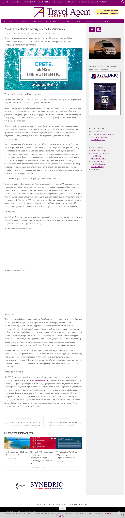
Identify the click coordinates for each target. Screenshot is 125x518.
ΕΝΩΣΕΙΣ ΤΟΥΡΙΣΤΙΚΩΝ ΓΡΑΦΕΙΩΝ (93, 2)
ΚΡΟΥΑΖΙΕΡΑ (51, 21)
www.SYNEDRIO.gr (98, 150)
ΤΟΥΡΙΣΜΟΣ (9, 21)
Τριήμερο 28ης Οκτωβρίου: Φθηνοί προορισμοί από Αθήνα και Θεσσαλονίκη (67, 455)
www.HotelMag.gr (97, 161)
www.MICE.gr (96, 156)
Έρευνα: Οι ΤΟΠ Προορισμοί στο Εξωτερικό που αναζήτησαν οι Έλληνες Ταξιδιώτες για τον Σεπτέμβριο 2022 (42, 457)
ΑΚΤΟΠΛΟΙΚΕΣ (37, 21)
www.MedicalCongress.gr (100, 153)
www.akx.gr (95, 169)
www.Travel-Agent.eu (98, 159)
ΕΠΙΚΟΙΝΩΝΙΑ (102, 21)
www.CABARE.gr (97, 167)
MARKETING (16, 2)
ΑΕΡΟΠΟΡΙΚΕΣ (22, 21)
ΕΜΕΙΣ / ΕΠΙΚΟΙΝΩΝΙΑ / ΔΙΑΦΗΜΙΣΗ (51, 504)
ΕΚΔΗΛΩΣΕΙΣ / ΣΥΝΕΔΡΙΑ (83, 21)
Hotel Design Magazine (99, 137)
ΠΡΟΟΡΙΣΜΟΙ (44, 2)
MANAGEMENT (30, 2)
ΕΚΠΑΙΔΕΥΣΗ (57, 2)
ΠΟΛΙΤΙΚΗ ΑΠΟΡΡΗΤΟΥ (79, 504)
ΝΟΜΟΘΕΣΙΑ (71, 2)
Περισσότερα (108, 513)
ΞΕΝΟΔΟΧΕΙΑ (64, 21)
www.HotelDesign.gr (98, 164)
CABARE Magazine (98, 140)
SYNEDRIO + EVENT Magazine (102, 134)
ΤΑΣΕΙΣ (5, 2)
